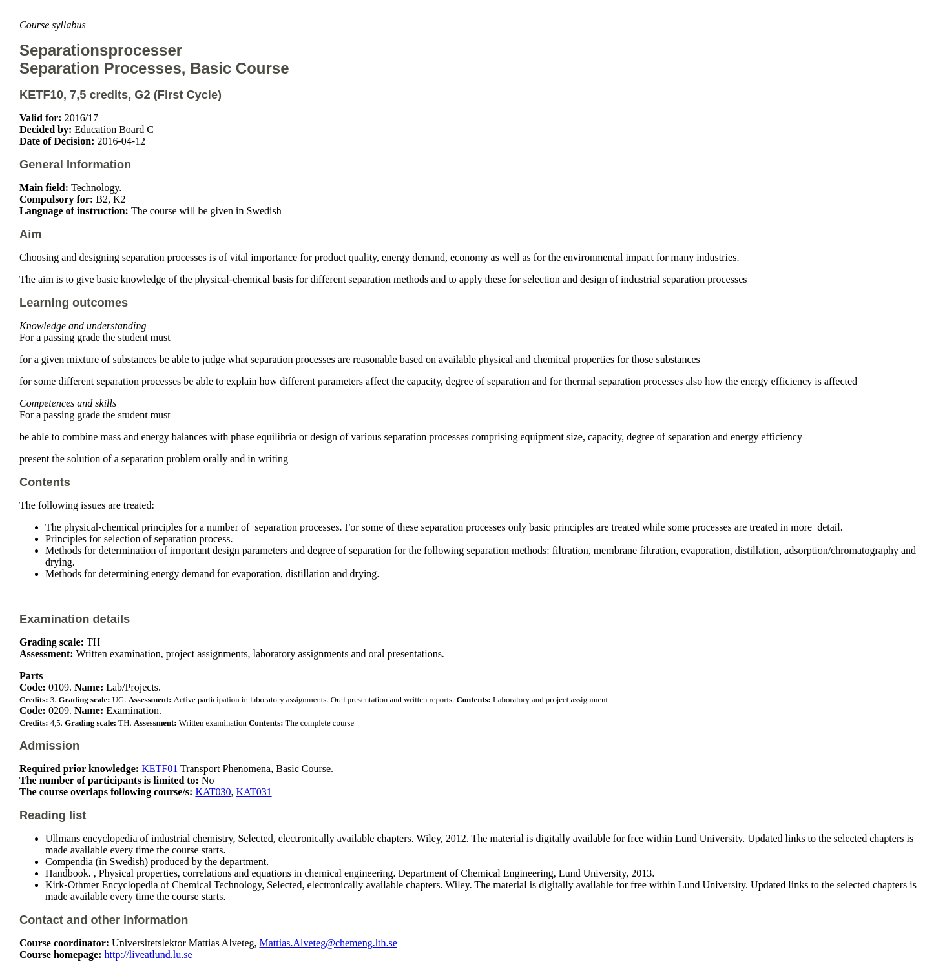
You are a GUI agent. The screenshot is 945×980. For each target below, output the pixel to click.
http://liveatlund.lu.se (148, 954)
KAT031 (254, 791)
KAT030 (213, 791)
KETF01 (159, 768)
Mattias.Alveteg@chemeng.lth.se (328, 942)
